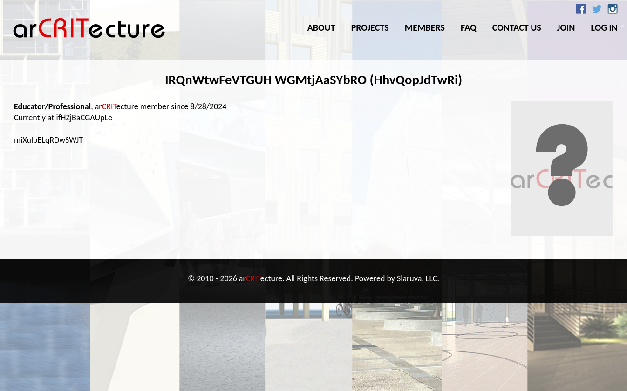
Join (566, 27)
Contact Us (516, 27)
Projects (370, 27)
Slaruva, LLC (417, 278)
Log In (604, 27)
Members (425, 27)
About (321, 27)
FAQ (469, 27)
